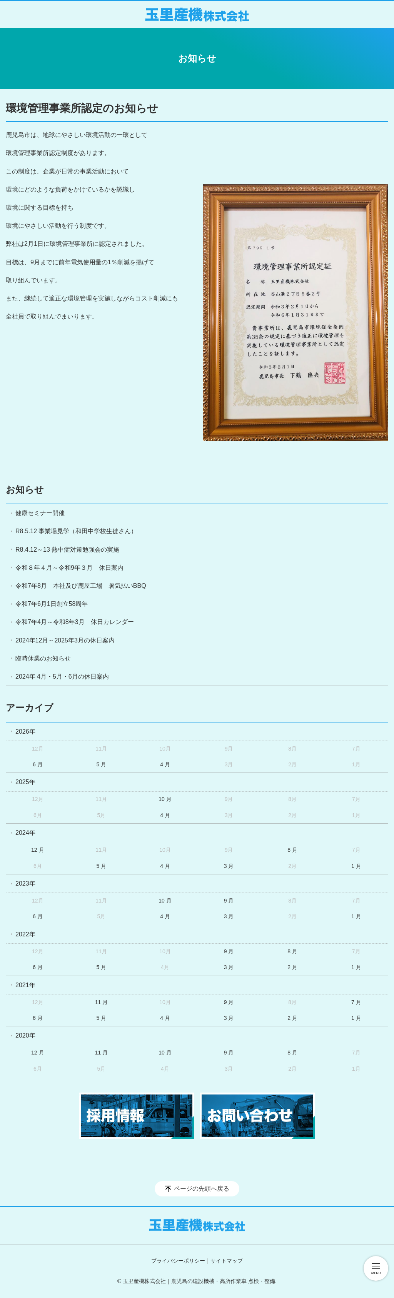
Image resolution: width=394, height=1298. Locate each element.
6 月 (38, 764)
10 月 (165, 799)
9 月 (229, 901)
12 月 (37, 850)
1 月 (356, 866)
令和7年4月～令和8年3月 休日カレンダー (74, 622)
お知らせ (25, 489)
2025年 (25, 782)
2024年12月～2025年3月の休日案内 (65, 640)
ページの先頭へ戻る (201, 1188)
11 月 (101, 1002)
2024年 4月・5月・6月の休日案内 (62, 676)
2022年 (25, 934)
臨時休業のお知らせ (43, 658)
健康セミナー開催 (40, 513)
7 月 (356, 1002)
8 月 (292, 850)
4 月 (165, 764)
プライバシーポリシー (178, 1261)
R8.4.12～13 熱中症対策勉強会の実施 (67, 549)
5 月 (102, 764)
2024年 (25, 832)
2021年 (25, 985)
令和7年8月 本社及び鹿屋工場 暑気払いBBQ (80, 585)
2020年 (25, 1035)
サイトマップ (226, 1261)
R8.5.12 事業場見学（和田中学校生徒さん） (76, 531)
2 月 (292, 967)
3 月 (229, 866)
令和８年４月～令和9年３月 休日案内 (69, 567)
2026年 (25, 731)
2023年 (25, 883)
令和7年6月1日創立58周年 (51, 604)
